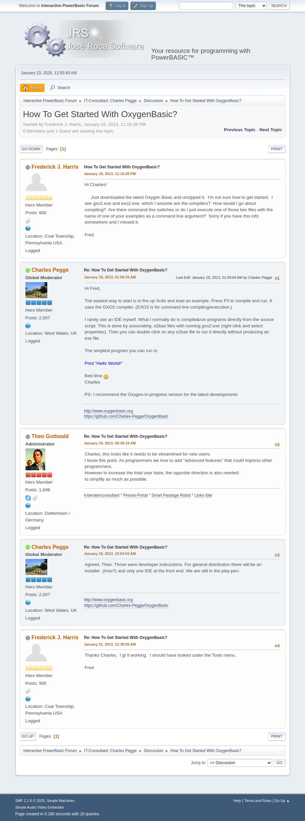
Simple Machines (60, 801)
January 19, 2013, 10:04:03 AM (110, 554)
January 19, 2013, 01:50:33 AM (110, 277)
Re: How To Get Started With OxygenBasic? (126, 270)
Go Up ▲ (282, 801)
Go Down (31, 149)
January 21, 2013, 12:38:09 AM (110, 644)
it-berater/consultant (102, 495)
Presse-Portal (135, 495)
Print (277, 149)
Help (237, 801)
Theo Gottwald (50, 436)
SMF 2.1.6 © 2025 (30, 801)
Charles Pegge (50, 270)
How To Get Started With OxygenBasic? (122, 167)
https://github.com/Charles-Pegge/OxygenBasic (126, 416)
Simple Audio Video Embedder (39, 807)
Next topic (270, 129)
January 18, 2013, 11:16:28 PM (110, 174)
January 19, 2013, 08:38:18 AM (110, 443)
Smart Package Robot (171, 495)
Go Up (28, 736)
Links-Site (203, 495)
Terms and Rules (257, 801)
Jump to (198, 762)
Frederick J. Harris (55, 167)
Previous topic (240, 129)
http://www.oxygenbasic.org (108, 411)
